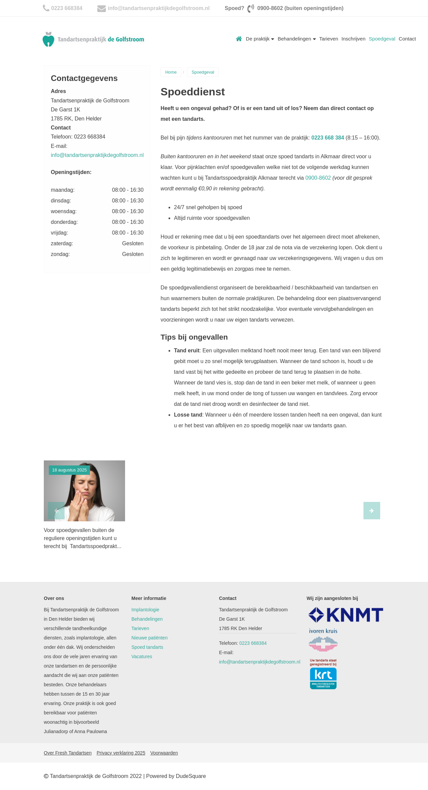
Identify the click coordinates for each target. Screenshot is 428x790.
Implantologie (145, 609)
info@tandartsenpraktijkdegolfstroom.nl (159, 8)
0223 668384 (66, 8)
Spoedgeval (382, 38)
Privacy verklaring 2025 (121, 753)
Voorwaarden (164, 753)
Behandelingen (297, 38)
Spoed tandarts (147, 647)
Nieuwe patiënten (149, 637)
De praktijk (260, 38)
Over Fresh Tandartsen (68, 753)
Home (239, 39)
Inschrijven (353, 38)
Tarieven (328, 38)
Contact (407, 38)
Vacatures (141, 656)
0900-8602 (318, 178)
